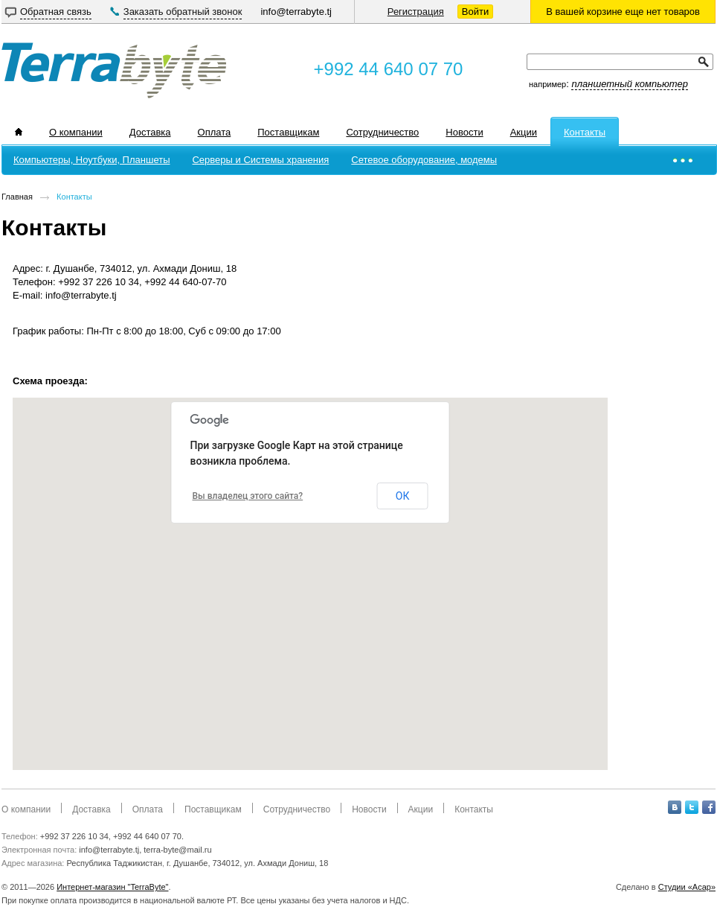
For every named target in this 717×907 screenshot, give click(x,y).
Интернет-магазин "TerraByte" (112, 886)
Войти (475, 11)
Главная (17, 196)
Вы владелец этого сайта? (248, 496)
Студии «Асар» (687, 886)
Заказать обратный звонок (182, 11)
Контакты (74, 196)
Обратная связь (55, 11)
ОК (403, 496)
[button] (309, 578)
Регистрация (416, 11)
